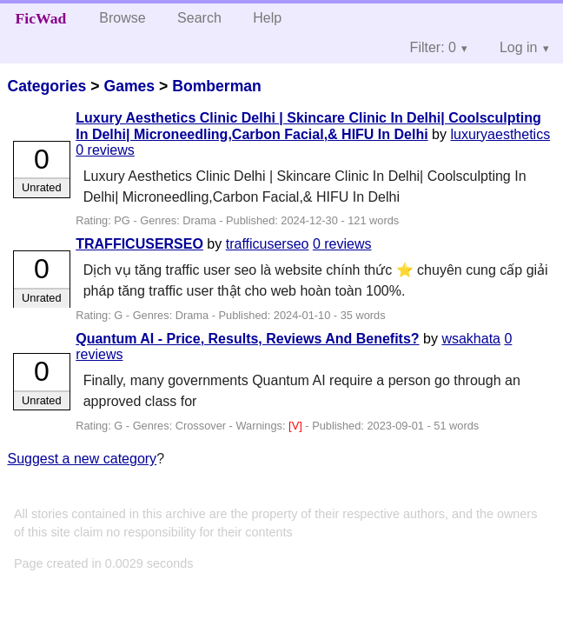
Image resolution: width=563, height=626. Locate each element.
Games (129, 86)
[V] (296, 425)
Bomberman (217, 86)
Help (267, 17)
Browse (122, 17)
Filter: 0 (433, 47)
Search (199, 17)
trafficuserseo (267, 243)
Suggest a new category (81, 458)
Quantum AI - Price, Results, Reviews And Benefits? (247, 338)
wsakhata (470, 338)
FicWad (41, 18)
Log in (519, 47)
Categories (46, 86)
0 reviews (105, 150)
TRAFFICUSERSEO (139, 243)
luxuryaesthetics (500, 134)
